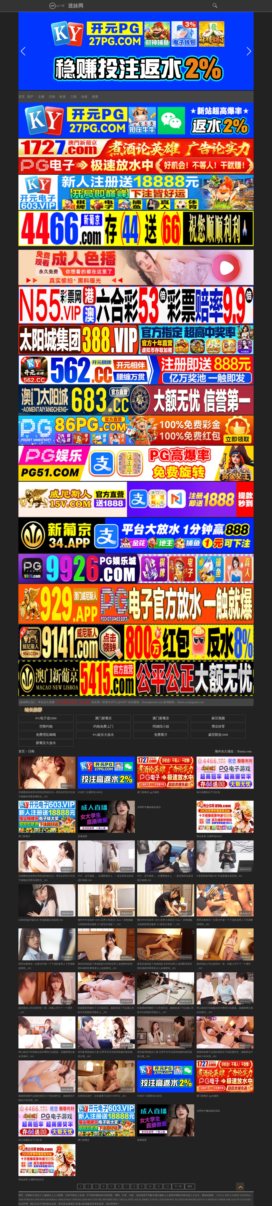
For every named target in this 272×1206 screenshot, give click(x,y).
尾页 (190, 1186)
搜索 (95, 96)
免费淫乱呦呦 (46, 735)
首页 (21, 96)
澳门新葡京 (103, 718)
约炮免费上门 (103, 726)
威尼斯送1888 (218, 735)
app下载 (56, 5)
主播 (41, 96)
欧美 (63, 96)
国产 (30, 96)
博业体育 (218, 726)
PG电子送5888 (45, 718)
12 (167, 1186)
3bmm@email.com (152, 702)
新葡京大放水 (46, 743)
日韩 (52, 96)
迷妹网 (75, 6)
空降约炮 (46, 726)
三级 (73, 96)
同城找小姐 (160, 726)
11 (159, 1186)
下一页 (178, 1186)
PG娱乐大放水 (103, 735)
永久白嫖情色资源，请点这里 (73, 702)
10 (150, 1186)
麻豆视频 (218, 718)
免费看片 (160, 735)
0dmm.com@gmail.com (190, 702)
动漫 (84, 96)
